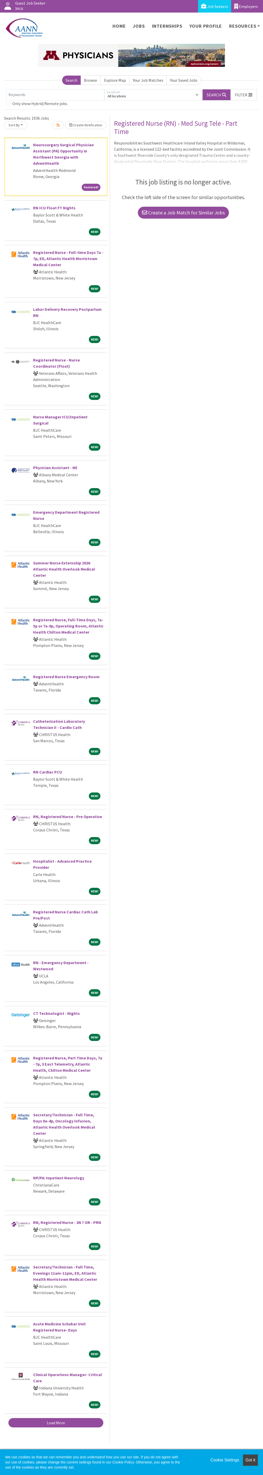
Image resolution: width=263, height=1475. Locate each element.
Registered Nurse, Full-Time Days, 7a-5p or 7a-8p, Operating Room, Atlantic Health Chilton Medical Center (68, 626)
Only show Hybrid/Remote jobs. (40, 103)
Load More (56, 1422)
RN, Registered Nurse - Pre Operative (67, 816)
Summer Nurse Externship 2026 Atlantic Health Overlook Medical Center (64, 569)
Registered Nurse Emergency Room (66, 676)
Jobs (139, 26)
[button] (244, 94)
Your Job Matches (148, 80)
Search (71, 80)
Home (119, 26)
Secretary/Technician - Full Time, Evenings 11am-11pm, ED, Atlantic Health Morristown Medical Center (65, 1273)
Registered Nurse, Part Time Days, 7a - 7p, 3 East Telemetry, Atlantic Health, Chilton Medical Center (67, 1064)
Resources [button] (242, 26)
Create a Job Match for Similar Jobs (183, 212)
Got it (250, 1460)
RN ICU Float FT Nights (54, 207)
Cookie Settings (224, 1460)
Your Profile (206, 26)
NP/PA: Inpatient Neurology (58, 1177)
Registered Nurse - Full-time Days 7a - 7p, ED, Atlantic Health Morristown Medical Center (68, 258)
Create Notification (85, 125)
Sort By (14, 125)
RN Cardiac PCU (47, 772)
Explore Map (115, 80)
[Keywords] (55, 94)
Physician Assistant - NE (55, 467)
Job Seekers (214, 6)
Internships (167, 26)
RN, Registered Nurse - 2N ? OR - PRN (67, 1222)
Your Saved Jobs (184, 80)
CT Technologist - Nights (56, 1013)
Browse (90, 80)
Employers (246, 6)
